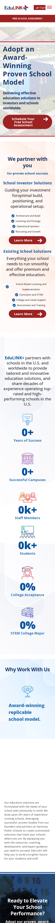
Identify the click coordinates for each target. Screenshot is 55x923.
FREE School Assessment (27, 18)
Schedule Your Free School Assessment (23, 122)
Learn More (23, 240)
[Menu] (49, 7)
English (41, 7)
